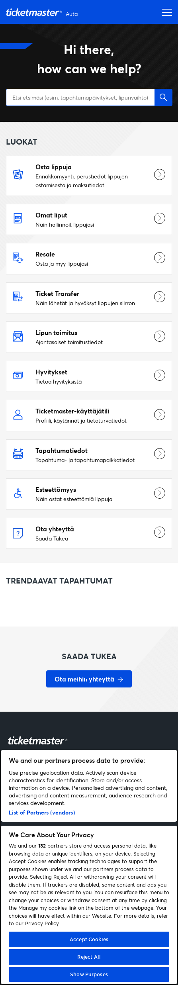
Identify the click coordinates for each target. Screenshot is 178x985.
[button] (163, 97)
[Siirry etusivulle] (43, 12)
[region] (89, 867)
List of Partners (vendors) (42, 812)
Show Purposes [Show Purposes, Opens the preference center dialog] (89, 974)
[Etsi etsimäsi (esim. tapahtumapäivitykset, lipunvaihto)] (89, 97)
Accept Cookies (89, 939)
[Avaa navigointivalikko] (165, 12)
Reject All (89, 956)
